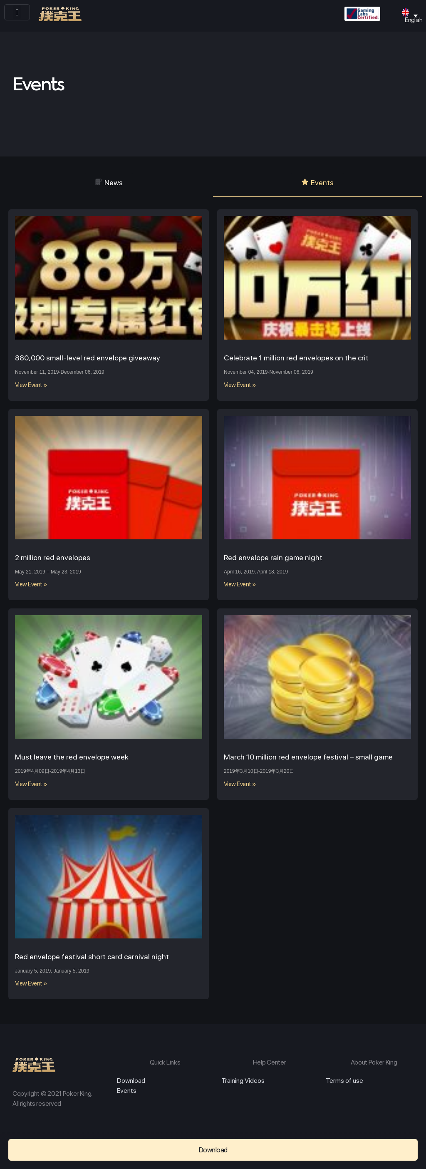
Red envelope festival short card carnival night (92, 956)
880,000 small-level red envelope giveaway (87, 357)
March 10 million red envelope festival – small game (308, 756)
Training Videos (243, 1081)
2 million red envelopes (52, 557)
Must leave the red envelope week (72, 756)
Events (126, 1091)
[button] (17, 12)
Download (131, 1081)
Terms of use (344, 1081)
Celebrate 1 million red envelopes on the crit (296, 357)
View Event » (31, 385)
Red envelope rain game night (273, 557)
